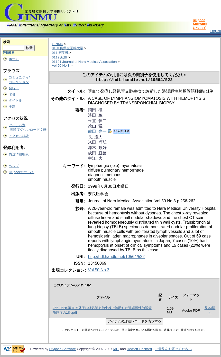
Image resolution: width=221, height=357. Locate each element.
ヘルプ (14, 166)
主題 (12, 106)
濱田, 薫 (95, 116)
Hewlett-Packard (139, 350)
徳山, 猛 (95, 127)
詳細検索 (8, 52)
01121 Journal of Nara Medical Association (84, 62)
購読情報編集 (19, 154)
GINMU (57, 44)
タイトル (15, 100)
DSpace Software (62, 350)
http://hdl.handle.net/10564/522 (116, 257)
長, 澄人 (95, 138)
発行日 (14, 88)
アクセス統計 (19, 136)
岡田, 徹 (95, 111)
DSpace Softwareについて (200, 24)
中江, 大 (95, 159)
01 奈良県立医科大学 (68, 48)
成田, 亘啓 (97, 154)
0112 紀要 (59, 57)
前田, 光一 (97, 132)
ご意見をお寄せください (173, 350)
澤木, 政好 (97, 148)
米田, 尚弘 (97, 143)
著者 (12, 94)
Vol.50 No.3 (61, 65)
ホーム (14, 59)
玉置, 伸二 (97, 122)
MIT (116, 350)
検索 (6, 42)
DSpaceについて (21, 172)
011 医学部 (60, 53)
